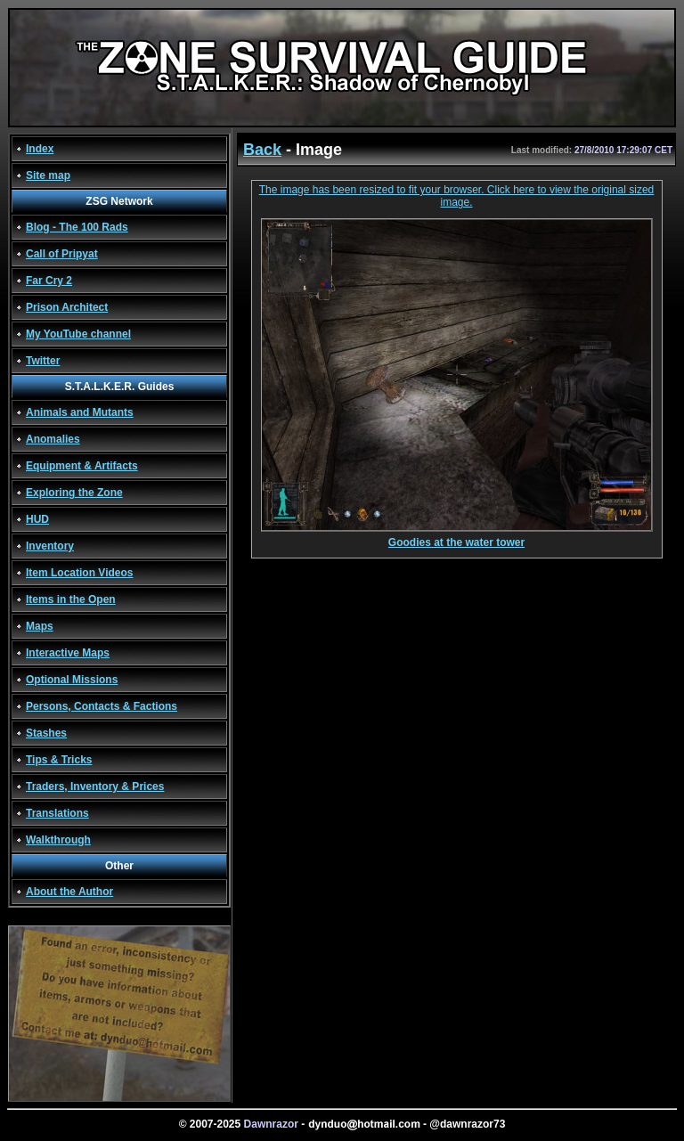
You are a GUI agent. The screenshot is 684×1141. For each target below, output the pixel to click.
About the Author (69, 891)
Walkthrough (58, 840)
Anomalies (53, 439)
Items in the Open (71, 599)
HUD (37, 519)
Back (262, 150)
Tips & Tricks (59, 760)
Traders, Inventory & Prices (95, 786)
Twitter (43, 361)
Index (39, 149)
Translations (57, 813)
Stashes (46, 733)
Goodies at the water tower (457, 537)
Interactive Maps (68, 653)
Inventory (50, 546)
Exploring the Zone (74, 492)
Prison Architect (67, 307)
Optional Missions (72, 679)
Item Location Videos (79, 572)
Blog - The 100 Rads (77, 227)
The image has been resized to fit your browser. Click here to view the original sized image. (457, 195)
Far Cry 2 (49, 280)
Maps (39, 626)
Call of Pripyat (62, 254)
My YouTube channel (78, 334)
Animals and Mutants (80, 412)
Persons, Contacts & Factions (101, 706)
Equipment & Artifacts (82, 466)
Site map (48, 175)
